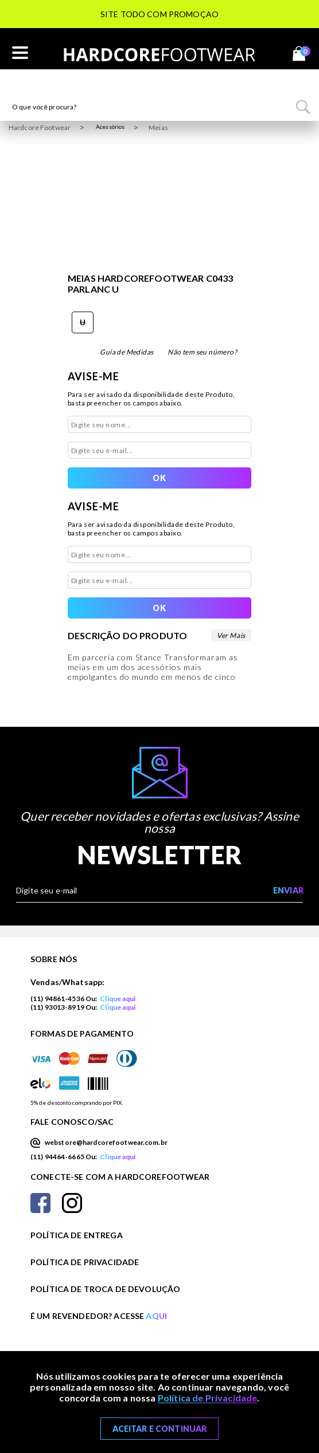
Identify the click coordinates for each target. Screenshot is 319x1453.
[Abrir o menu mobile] (20, 53)
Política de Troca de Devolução (105, 1289)
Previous (8, 28)
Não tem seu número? (202, 352)
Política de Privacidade (84, 1262)
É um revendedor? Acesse (98, 1316)
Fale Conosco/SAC (72, 1122)
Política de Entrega (76, 1235)
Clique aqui (117, 998)
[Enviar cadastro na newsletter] (288, 891)
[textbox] (159, 107)
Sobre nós (53, 959)
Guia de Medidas (126, 352)
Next (310, 28)
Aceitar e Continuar (159, 1429)
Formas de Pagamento (82, 1033)
